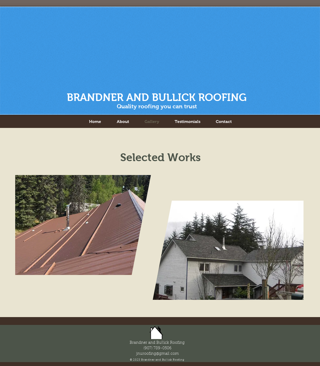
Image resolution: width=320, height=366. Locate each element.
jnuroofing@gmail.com (157, 354)
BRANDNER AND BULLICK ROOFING (157, 97)
